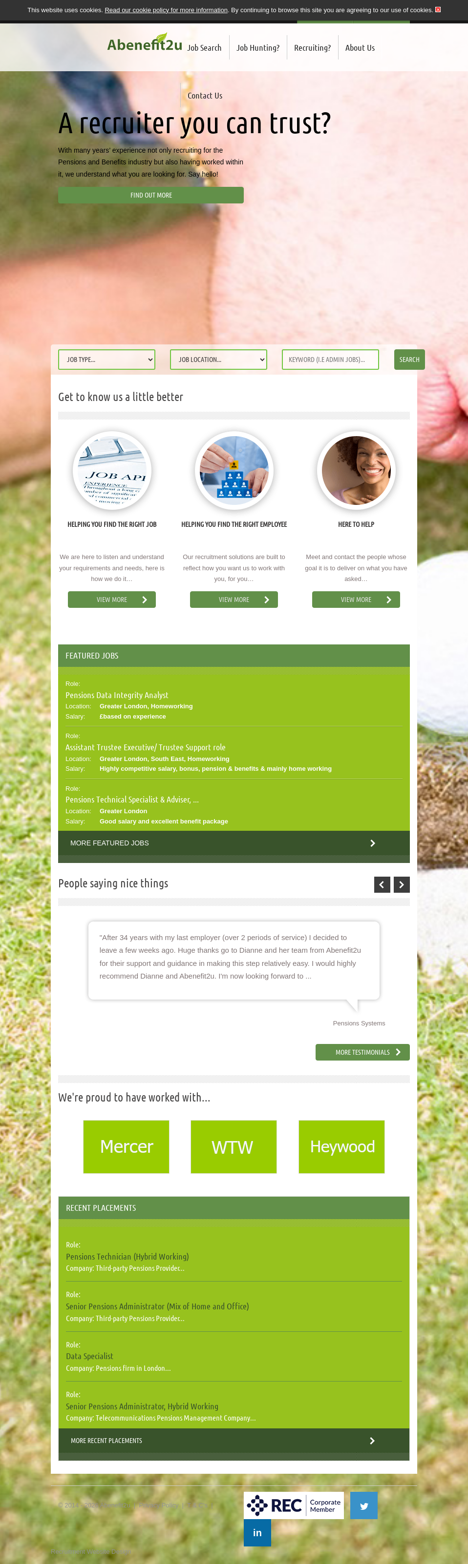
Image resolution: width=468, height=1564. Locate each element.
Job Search (204, 47)
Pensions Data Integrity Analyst (117, 695)
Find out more (151, 195)
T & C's (197, 1505)
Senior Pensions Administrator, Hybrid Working (142, 1406)
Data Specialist (89, 1356)
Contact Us (205, 95)
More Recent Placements (106, 1440)
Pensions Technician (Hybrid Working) (127, 1256)
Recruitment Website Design (91, 1551)
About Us (360, 47)
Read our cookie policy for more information (166, 10)
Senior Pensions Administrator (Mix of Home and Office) (157, 1306)
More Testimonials (363, 1052)
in (257, 1532)
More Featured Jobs (109, 843)
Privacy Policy (158, 1505)
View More (112, 599)
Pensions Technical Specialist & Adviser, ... (132, 799)
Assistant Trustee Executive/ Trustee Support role (145, 747)
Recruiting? (312, 47)
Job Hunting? (257, 47)
